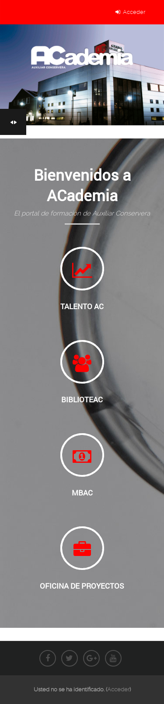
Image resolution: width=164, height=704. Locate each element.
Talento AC (82, 306)
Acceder (134, 12)
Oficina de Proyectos (82, 586)
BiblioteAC (82, 399)
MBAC (82, 493)
